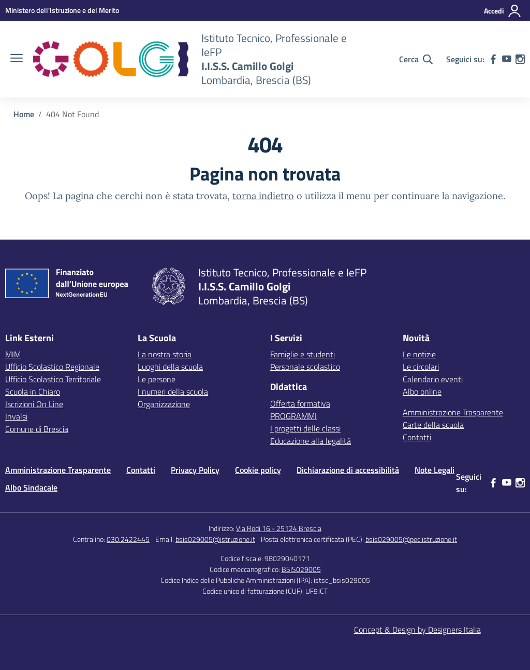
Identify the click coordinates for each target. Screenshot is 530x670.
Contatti (417, 437)
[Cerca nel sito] (416, 59)
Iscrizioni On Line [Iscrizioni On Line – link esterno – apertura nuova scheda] (34, 404)
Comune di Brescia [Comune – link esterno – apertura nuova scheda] (36, 429)
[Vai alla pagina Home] (23, 114)
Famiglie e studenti (302, 354)
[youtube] (506, 59)
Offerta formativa (300, 403)
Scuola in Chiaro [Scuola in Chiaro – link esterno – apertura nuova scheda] (32, 391)
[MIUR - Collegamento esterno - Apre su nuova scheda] (62, 10)
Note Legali (434, 470)
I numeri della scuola (173, 391)
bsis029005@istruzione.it (215, 539)
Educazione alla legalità (310, 441)
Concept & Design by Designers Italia (417, 629)
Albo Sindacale (31, 487)
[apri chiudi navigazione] (16, 59)
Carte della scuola (433, 424)
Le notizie (419, 354)
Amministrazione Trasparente (453, 412)
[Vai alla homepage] (110, 59)
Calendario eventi (433, 379)
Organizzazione (164, 404)
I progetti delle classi (305, 428)
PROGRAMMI (293, 416)
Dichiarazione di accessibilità (348, 470)
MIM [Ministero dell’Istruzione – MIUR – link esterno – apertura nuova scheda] (13, 354)
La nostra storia (165, 354)
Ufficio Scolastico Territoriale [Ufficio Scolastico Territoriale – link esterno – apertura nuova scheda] (53, 379)
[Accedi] (503, 11)
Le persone (156, 379)
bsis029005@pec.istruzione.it (411, 539)
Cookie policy (258, 470)
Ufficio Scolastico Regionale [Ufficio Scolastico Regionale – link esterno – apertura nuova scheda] (52, 366)
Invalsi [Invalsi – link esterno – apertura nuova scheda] (16, 416)
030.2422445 (128, 539)
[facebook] (493, 59)
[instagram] (520, 59)
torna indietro (263, 196)
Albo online (422, 391)
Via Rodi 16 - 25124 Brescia (278, 528)
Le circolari (421, 366)
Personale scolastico (305, 366)
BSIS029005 (301, 569)
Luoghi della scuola (170, 366)
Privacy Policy (195, 470)
